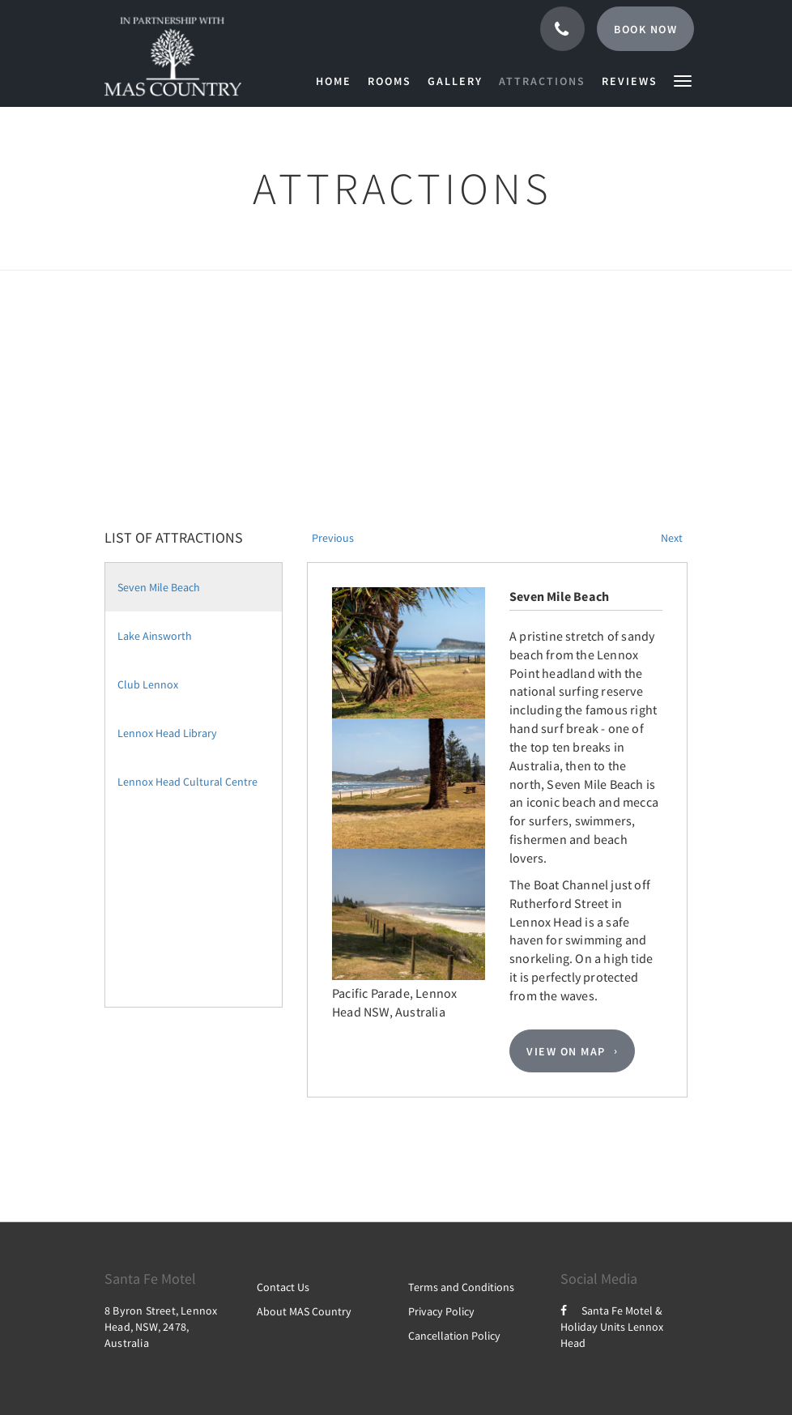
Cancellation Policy (454, 1335)
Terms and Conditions (461, 1287)
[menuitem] (338, 81)
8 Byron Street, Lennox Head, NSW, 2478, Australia (160, 1326)
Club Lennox (147, 684)
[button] (683, 79)
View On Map (566, 1051)
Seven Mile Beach (158, 587)
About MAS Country (304, 1311)
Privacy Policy (441, 1311)
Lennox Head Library (167, 733)
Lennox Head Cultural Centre (187, 781)
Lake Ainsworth (154, 636)
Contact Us (283, 1287)
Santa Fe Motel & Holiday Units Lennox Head (611, 1326)
